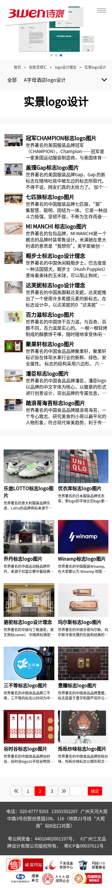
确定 (95, 791)
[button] (51, 55)
